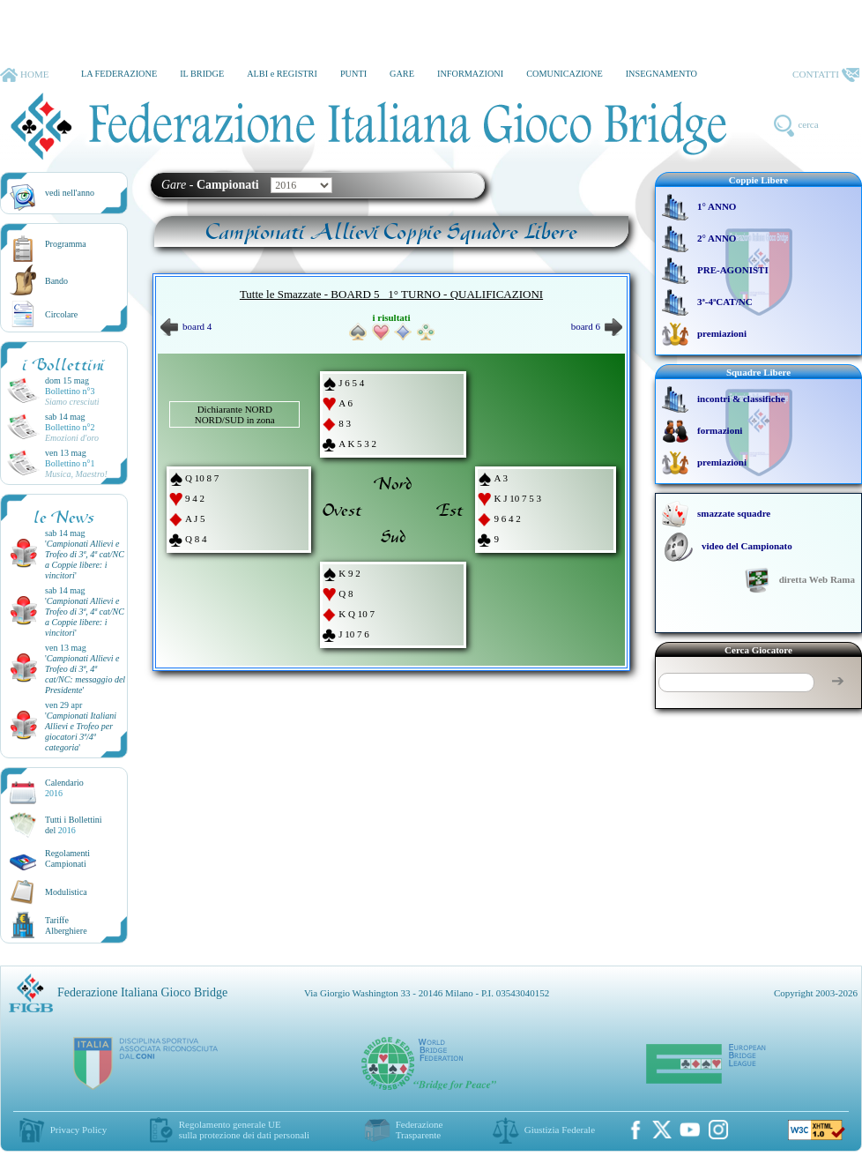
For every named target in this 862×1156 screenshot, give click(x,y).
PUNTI (353, 73)
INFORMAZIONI (470, 73)
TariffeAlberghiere (66, 925)
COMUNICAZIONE (564, 73)
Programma (65, 244)
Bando (56, 281)
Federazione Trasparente (419, 1129)
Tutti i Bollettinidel (73, 825)
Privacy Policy (78, 1129)
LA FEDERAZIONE (119, 73)
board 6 (596, 326)
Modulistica (66, 892)
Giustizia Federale (559, 1129)
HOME (24, 75)
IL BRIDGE (202, 73)
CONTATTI (825, 75)
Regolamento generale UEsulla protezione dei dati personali (244, 1129)
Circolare (61, 314)
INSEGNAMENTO (661, 73)
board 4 (186, 326)
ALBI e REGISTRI (282, 73)
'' (84, 559)
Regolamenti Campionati (67, 858)
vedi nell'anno (69, 193)
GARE (402, 73)
